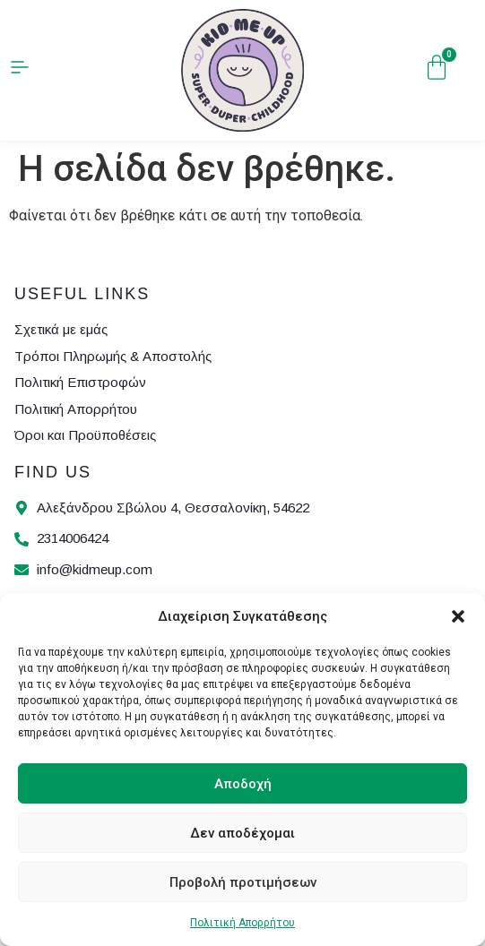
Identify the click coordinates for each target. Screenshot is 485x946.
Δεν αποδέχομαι (242, 833)
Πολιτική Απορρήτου (242, 922)
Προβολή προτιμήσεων (242, 882)
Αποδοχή (243, 784)
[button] (458, 616)
